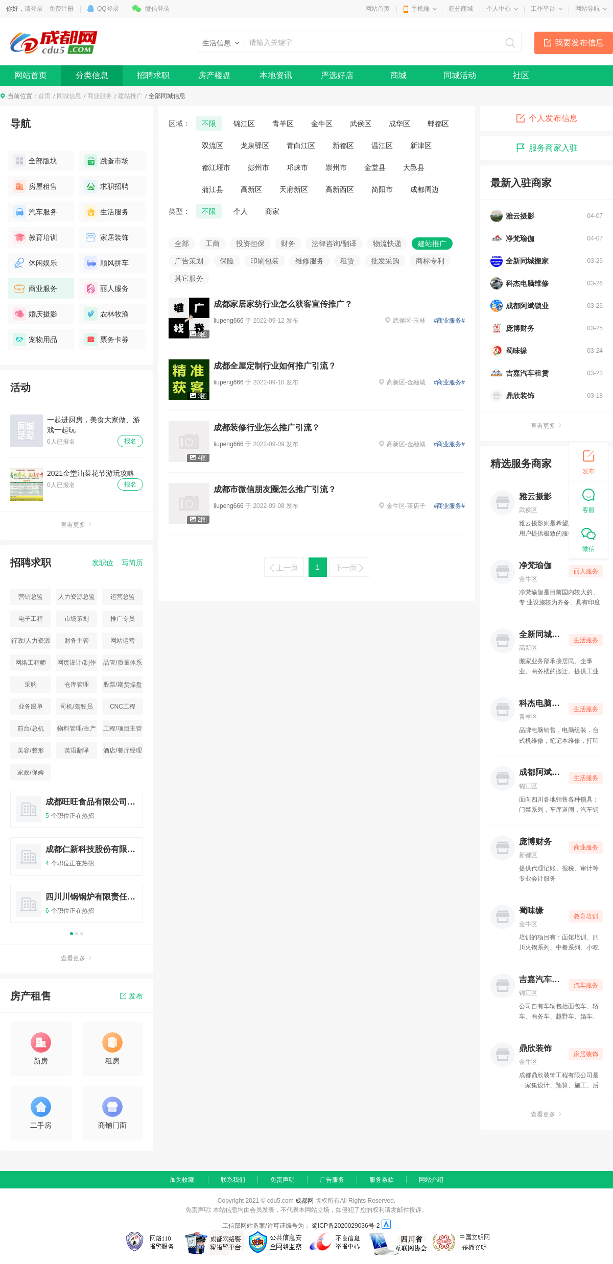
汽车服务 (35, 211)
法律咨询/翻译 (334, 243)
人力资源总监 (76, 596)
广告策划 (189, 261)
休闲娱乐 (35, 263)
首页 (44, 96)
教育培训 (35, 237)
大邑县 (414, 167)
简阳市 (382, 189)
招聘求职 (153, 75)
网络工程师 (30, 662)
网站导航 (587, 8)
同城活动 (459, 75)
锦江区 (244, 123)
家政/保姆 (30, 772)
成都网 (304, 1200)
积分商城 (461, 8)
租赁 (347, 261)
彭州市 (258, 167)
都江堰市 (216, 167)
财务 (288, 243)
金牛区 (322, 123)
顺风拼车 (106, 263)
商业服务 (99, 96)
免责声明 (282, 1179)
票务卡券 (106, 339)
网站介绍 (431, 1179)
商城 (398, 75)
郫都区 (438, 123)
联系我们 (233, 1179)
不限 (209, 123)
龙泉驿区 (255, 145)
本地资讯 (276, 75)
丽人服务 (106, 288)
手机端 (420, 8)
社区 (521, 75)
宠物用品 (35, 339)
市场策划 (76, 618)
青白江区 (301, 145)
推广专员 (122, 618)
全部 (182, 243)
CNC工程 (122, 706)
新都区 (343, 145)
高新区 (251, 189)
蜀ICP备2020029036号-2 (346, 1225)
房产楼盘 (214, 75)
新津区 (421, 145)
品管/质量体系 (122, 662)
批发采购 (385, 261)
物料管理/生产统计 (76, 731)
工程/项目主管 (122, 728)
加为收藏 (182, 1179)
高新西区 (339, 189)
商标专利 (430, 261)
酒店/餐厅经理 (122, 750)
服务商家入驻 (546, 148)
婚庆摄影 (35, 314)
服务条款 (381, 1179)
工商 (212, 243)
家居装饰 (106, 237)
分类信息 (92, 75)
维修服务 (309, 261)
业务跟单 (30, 706)
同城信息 (69, 96)
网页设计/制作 (76, 662)
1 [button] (71, 933)
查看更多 (76, 524)
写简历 (132, 562)
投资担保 (250, 243)
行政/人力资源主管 (30, 643)
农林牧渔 (106, 314)
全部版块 (35, 160)
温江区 (382, 145)
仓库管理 (76, 684)
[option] (76, 861)
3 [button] (81, 933)
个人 (240, 211)
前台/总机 (30, 728)
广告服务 (332, 1179)
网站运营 (122, 640)
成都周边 (424, 189)
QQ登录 (108, 8)
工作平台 (543, 8)
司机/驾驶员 (76, 706)
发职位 (102, 562)
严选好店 (337, 75)
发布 (131, 996)
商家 (272, 211)
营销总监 (30, 596)
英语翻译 (76, 750)
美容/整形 (30, 750)
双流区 (212, 145)
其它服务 (189, 278)
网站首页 (377, 8)
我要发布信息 (579, 42)
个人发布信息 (546, 118)
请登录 (34, 8)
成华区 (399, 123)
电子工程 (30, 618)
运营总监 (122, 596)
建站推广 (130, 96)
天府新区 (293, 189)
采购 (31, 684)
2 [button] (76, 933)
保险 (227, 261)
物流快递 (387, 243)
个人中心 (498, 8)
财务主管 (76, 640)
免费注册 (61, 8)
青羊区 (283, 123)
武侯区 (360, 123)
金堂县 (375, 167)
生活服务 (106, 211)
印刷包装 (264, 261)
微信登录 (157, 8)
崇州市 (336, 167)
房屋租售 (35, 186)
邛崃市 (297, 167)
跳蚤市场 (106, 160)
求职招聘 (106, 186)
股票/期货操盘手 (122, 687)
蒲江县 (212, 189)
